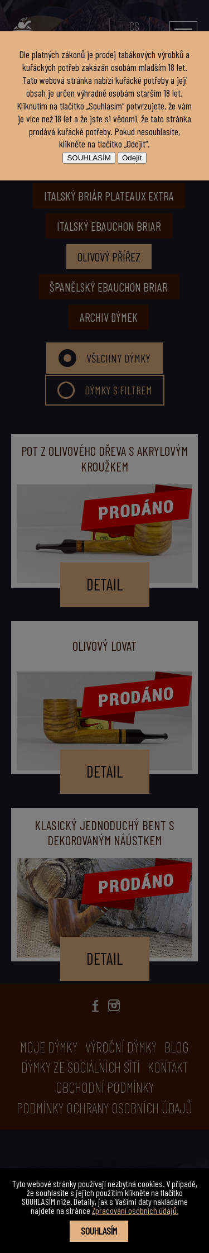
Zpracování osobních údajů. (135, 1210)
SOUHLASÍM (89, 158)
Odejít (132, 158)
